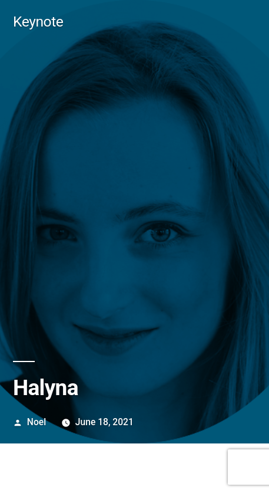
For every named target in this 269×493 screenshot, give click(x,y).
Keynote (38, 21)
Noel (36, 422)
